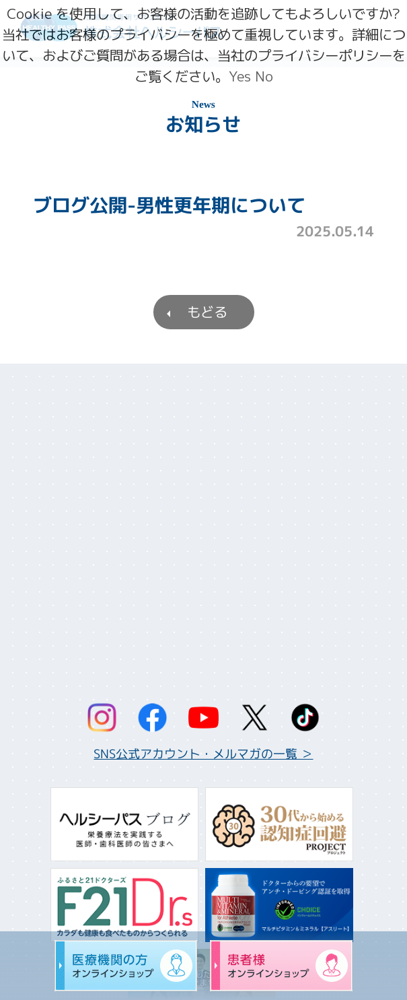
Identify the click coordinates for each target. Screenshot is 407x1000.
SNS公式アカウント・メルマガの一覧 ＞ (203, 753)
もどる (206, 312)
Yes (240, 76)
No (264, 76)
